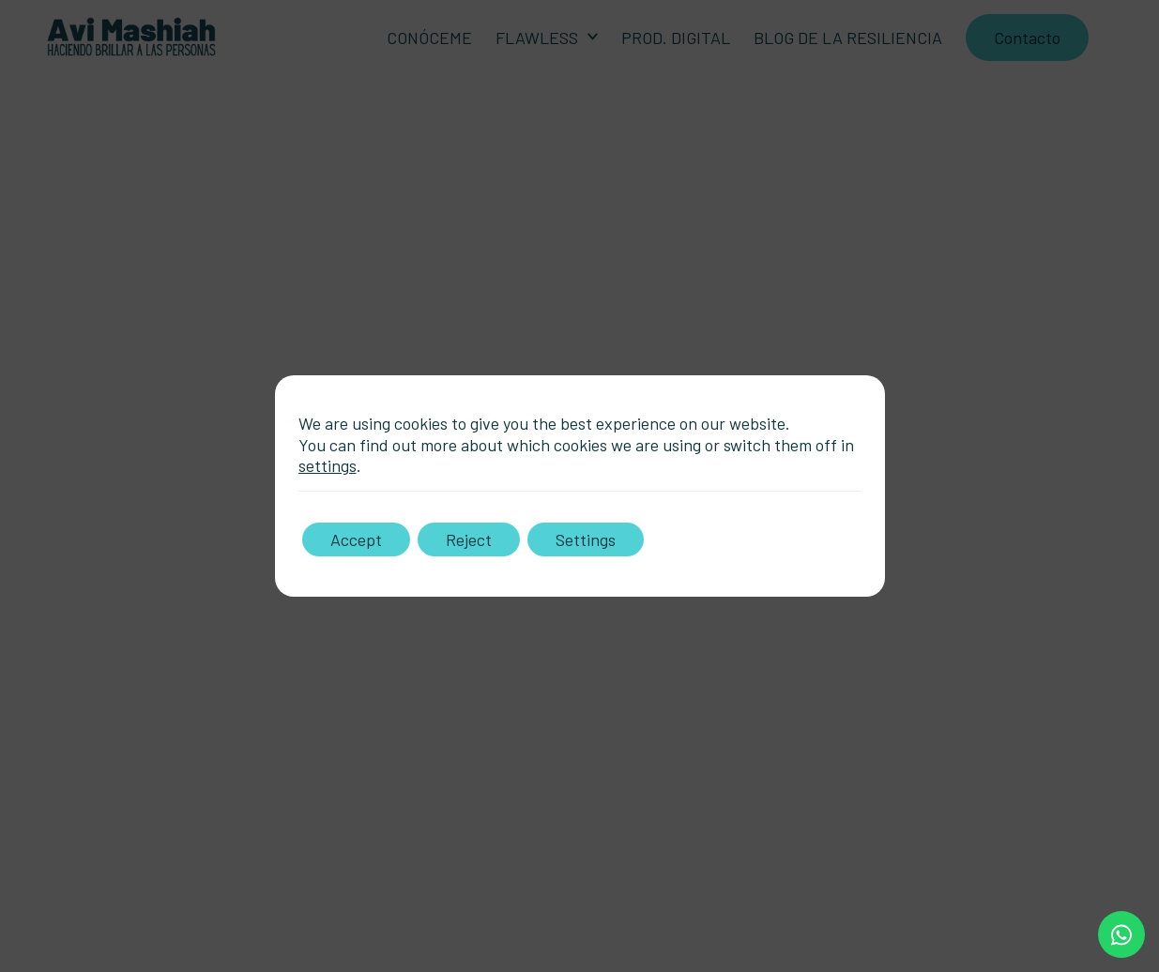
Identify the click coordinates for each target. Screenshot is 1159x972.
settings (327, 465)
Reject (469, 539)
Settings (586, 539)
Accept (356, 539)
